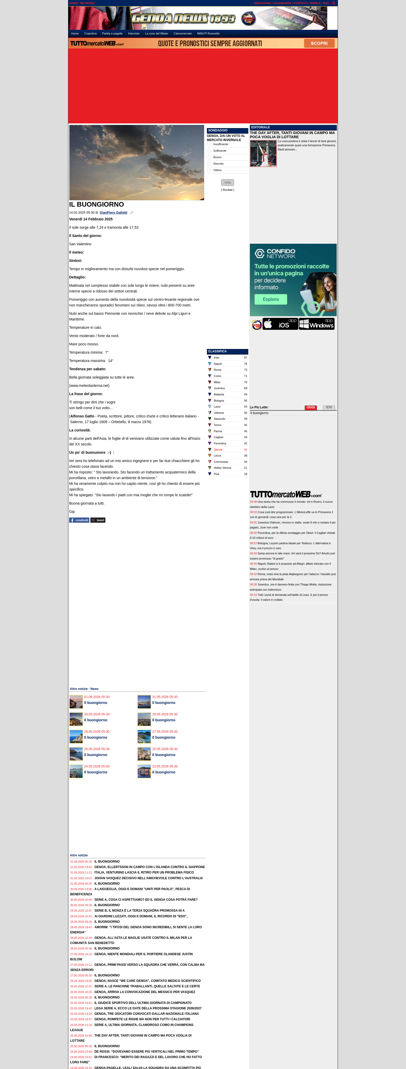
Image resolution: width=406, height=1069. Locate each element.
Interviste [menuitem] (134, 33)
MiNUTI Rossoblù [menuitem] (208, 33)
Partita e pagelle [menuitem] (112, 33)
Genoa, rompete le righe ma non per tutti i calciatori (142, 1019)
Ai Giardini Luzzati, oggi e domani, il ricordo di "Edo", (141, 916)
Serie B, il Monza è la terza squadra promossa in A (140, 910)
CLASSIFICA (217, 351)
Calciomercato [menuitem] (182, 33)
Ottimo (217, 170)
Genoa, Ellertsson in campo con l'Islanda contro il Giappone (150, 867)
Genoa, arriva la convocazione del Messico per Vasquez (145, 992)
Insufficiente (220, 144)
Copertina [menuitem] (90, 33)
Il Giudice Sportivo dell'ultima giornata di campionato (143, 1003)
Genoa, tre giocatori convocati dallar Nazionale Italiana (147, 1014)
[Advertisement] (203, 86)
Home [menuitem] (75, 33)
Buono (217, 157)
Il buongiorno (95, 703)
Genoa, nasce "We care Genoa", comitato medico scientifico (148, 981)
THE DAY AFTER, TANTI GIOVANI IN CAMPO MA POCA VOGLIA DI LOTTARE (292, 135)
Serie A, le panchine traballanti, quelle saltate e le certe (147, 986)
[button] (227, 182)
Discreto (218, 163)
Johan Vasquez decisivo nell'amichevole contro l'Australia (149, 878)
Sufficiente (219, 150)
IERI (329, 407)
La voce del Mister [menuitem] (156, 33)
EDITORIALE (260, 127)
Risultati (228, 189)
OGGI (311, 407)
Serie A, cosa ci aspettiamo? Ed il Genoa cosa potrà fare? (146, 900)
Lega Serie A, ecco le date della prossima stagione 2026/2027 (148, 1008)
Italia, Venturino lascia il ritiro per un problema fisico (144, 872)
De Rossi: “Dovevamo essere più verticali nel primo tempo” (147, 1051)
